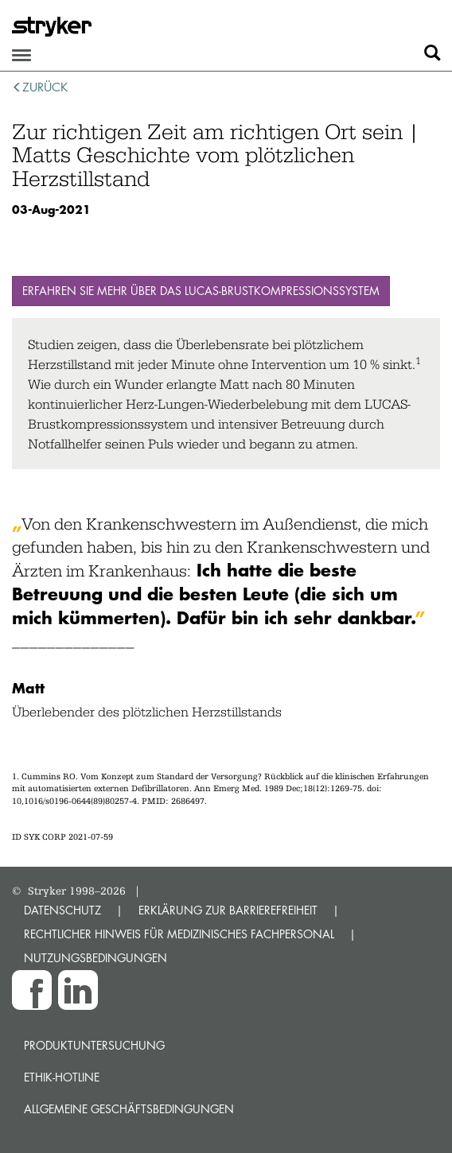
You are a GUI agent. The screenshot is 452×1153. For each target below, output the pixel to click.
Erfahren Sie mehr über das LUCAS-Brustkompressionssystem (201, 290)
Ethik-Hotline (61, 1077)
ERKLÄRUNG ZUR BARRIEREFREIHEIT (228, 910)
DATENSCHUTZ (62, 910)
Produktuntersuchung (94, 1045)
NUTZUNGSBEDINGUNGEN (95, 957)
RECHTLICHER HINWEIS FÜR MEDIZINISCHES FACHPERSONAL (179, 933)
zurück (40, 87)
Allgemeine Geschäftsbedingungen (129, 1108)
